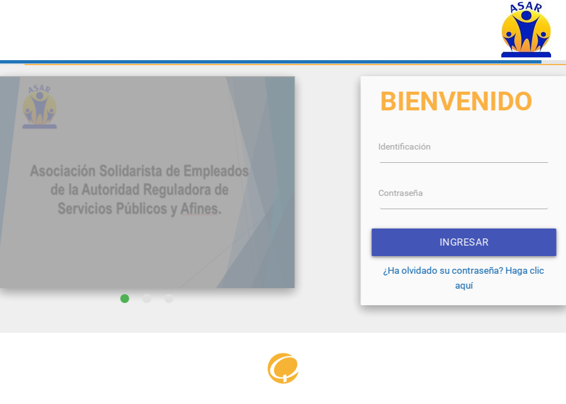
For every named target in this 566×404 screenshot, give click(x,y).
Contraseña (513, 192)
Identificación (517, 146)
